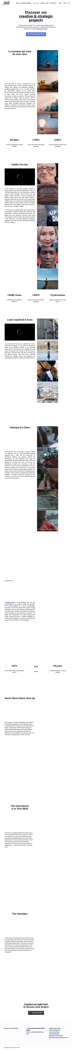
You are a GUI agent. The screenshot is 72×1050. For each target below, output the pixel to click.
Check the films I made (55, 1028)
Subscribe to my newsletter (56, 1035)
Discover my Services (25, 3)
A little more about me (54, 1030)
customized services (41, 29)
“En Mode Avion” (10, 602)
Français (65, 3)
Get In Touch (53, 3)
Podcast (42, 3)
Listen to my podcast (54, 1033)
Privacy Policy (6, 1028)
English (60, 3)
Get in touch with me (54, 1032)
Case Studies (36, 3)
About (17, 3)
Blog (47, 3)
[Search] (69, 3)
